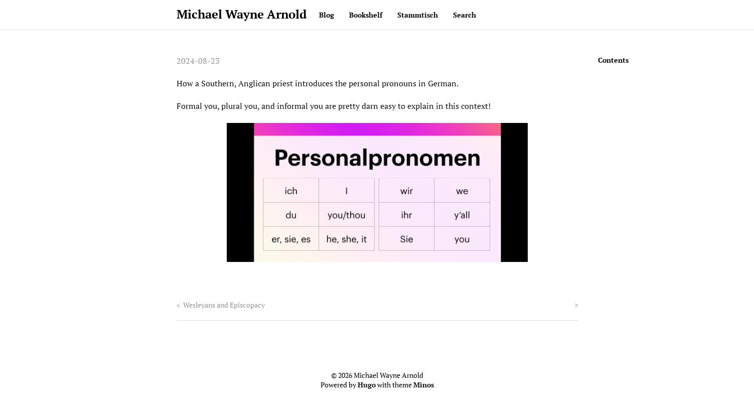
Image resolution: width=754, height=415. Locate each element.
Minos (423, 384)
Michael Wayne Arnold (242, 14)
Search (464, 15)
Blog (326, 15)
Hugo (367, 384)
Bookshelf (365, 15)
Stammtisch (417, 15)
